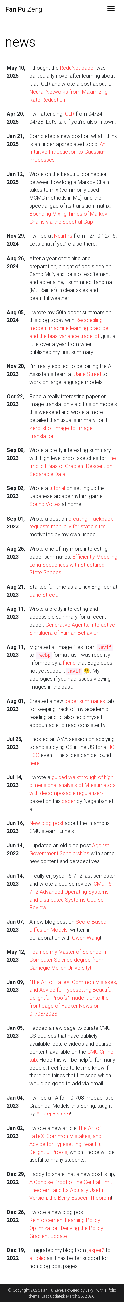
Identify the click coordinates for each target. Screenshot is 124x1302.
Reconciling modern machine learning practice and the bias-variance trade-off (68, 328)
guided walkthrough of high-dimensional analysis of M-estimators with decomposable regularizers (72, 785)
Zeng (23, 9)
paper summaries (84, 701)
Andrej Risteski (53, 1114)
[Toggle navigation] (111, 9)
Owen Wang (86, 938)
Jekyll (90, 1290)
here (34, 763)
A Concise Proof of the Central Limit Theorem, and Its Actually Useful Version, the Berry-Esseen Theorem (70, 1190)
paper (68, 801)
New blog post (46, 823)
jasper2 (95, 1250)
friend (69, 663)
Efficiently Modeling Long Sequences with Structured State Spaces (73, 565)
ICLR (68, 114)
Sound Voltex (45, 504)
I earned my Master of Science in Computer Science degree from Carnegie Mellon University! (67, 960)
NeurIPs (63, 236)
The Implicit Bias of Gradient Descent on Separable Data (72, 466)
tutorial (57, 488)
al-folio (37, 1258)
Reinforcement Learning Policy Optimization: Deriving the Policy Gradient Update (66, 1228)
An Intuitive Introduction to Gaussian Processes (67, 152)
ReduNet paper (77, 68)
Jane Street (87, 374)
